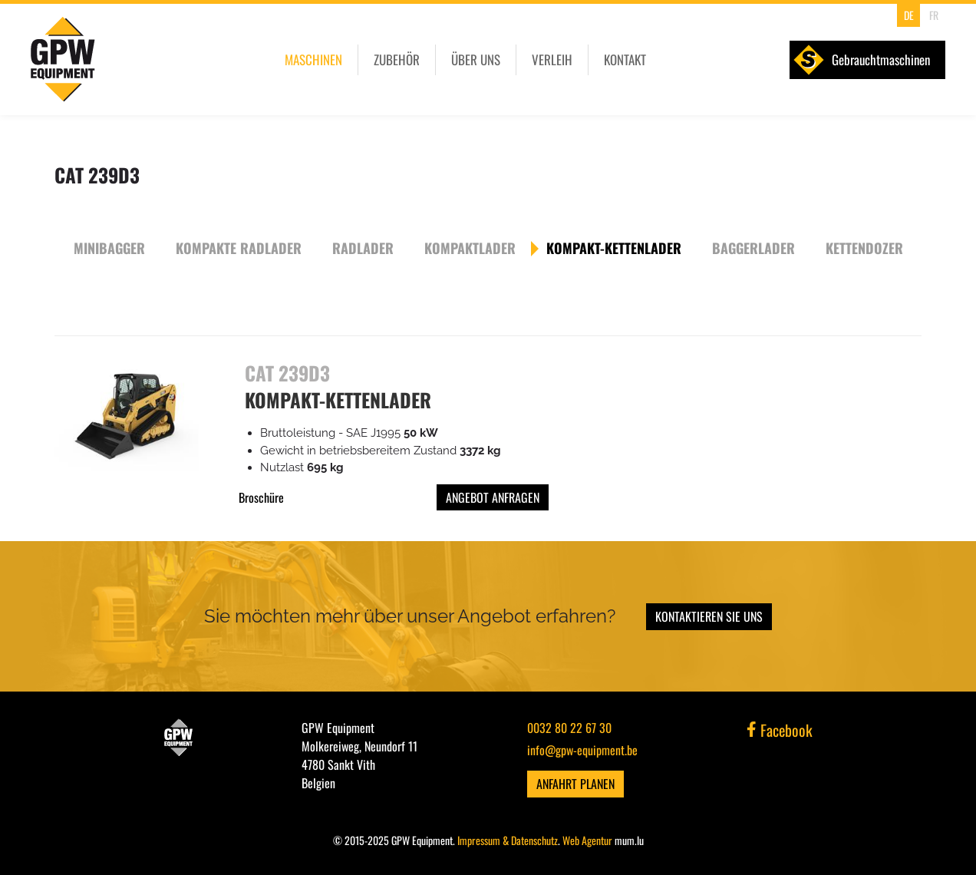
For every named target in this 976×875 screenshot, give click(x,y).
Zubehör (397, 59)
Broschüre (261, 497)
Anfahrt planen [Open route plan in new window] (575, 783)
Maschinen (313, 59)
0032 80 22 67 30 (569, 727)
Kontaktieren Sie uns (709, 616)
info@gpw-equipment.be (582, 750)
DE (909, 15)
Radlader (363, 248)
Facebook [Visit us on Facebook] (780, 729)
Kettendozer (864, 248)
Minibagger (109, 248)
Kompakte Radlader (239, 248)
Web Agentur (587, 840)
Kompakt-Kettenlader (613, 248)
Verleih (552, 59)
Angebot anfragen (492, 497)
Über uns (475, 59)
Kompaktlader (470, 248)
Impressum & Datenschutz (507, 840)
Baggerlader (753, 248)
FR (933, 15)
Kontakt (625, 59)
